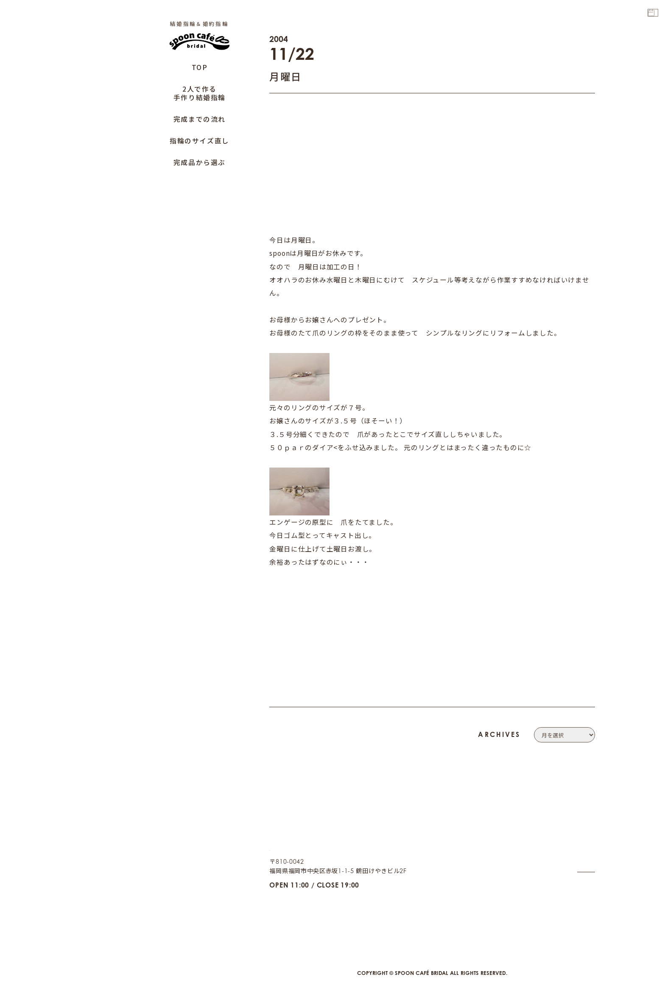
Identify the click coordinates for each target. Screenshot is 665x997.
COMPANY (578, 831)
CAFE (587, 901)
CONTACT (580, 842)
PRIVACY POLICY (569, 854)
